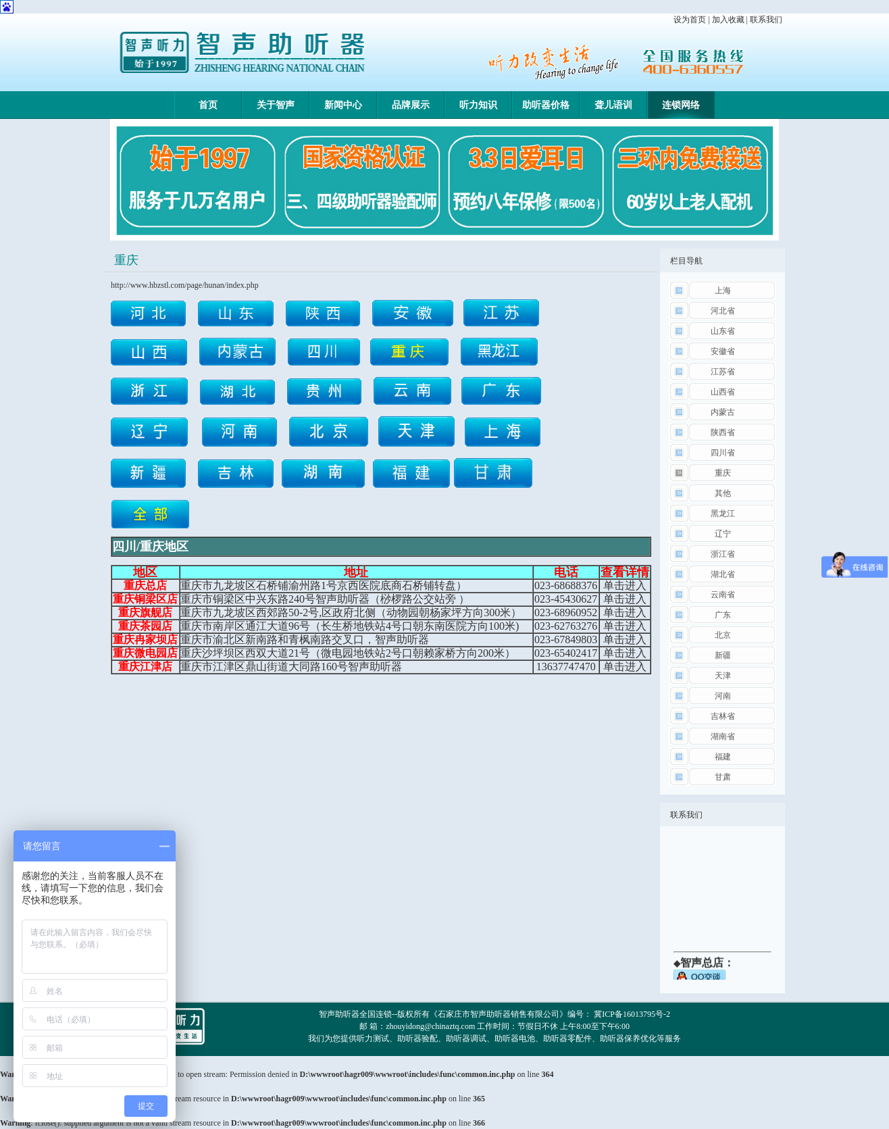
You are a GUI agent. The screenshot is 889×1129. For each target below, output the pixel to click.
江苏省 (723, 371)
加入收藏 (728, 19)
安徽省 (723, 351)
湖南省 (723, 736)
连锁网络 (681, 105)
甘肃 (723, 777)
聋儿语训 (613, 105)
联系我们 (766, 19)
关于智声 (276, 105)
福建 (723, 756)
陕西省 (723, 432)
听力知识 (478, 105)
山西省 (723, 392)
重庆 (723, 473)
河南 (723, 696)
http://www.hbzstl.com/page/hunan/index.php (185, 285)
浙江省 (723, 554)
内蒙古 (723, 412)
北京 (723, 635)
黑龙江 (723, 513)
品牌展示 (411, 105)
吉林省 (723, 716)
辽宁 (723, 533)
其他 (723, 493)
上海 (723, 290)
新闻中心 (343, 105)
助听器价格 (545, 105)
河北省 (723, 311)
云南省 (723, 594)
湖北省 (723, 574)
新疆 (723, 655)
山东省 (723, 331)
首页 (208, 105)
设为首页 (690, 19)
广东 (723, 615)
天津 (723, 675)
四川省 (723, 452)
